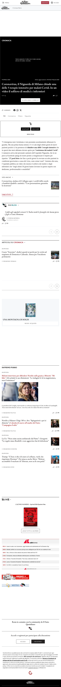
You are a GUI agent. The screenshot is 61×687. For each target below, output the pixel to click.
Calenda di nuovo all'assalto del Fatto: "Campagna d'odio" (21, 424)
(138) (57, 431)
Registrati (38, 641)
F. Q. (4, 95)
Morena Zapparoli (13, 218)
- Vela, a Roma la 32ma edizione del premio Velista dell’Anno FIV (20, 552)
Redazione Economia (9, 449)
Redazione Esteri (8, 467)
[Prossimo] (57, 232)
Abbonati (45, 2)
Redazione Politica (9, 413)
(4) (6, 223)
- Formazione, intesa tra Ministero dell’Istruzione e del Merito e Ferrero (21, 555)
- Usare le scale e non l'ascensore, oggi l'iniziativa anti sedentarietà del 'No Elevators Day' (26, 546)
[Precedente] (51, 232)
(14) (57, 413)
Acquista (30, 323)
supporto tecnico (33, 667)
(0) (57, 261)
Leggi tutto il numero (30, 531)
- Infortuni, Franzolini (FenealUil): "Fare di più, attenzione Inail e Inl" (20, 558)
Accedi (23, 641)
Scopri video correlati (30, 100)
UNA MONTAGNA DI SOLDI (16, 319)
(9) (57, 95)
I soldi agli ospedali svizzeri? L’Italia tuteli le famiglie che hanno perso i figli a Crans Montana (32, 213)
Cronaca (6, 40)
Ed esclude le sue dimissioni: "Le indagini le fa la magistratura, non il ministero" (29, 379)
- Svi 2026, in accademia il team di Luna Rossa (16, 565)
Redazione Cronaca (9, 261)
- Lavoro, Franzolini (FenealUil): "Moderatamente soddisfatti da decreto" (21, 562)
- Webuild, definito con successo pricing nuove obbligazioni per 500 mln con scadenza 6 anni (27, 549)
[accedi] (55, 2)
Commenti (6, 110)
